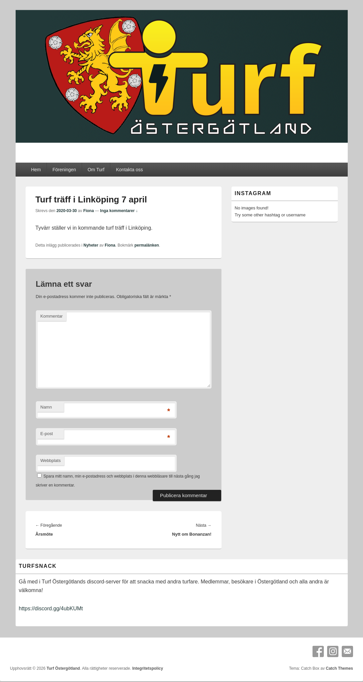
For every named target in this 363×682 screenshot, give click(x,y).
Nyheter (90, 245)
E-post (47, 433)
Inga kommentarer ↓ (118, 210)
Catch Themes (339, 668)
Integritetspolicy (147, 668)
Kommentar (52, 316)
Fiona (88, 210)
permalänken (147, 245)
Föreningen (64, 169)
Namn (46, 407)
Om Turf (96, 169)
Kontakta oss (129, 169)
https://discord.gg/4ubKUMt (51, 608)
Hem (36, 169)
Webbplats (51, 460)
